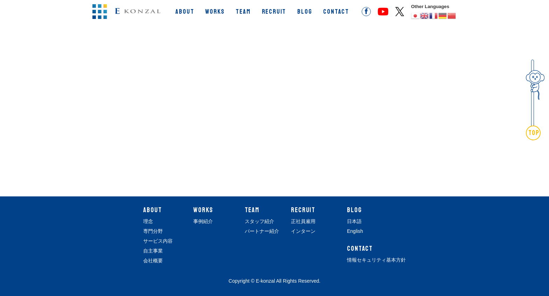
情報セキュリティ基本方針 (376, 260)
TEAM (243, 11)
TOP (534, 133)
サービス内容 (158, 241)
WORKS (214, 11)
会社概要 (153, 260)
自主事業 (153, 251)
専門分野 (153, 231)
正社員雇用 (303, 221)
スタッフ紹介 (259, 221)
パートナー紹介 (262, 231)
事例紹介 (203, 221)
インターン (303, 231)
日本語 (354, 221)
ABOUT (184, 11)
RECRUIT (274, 11)
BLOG (304, 11)
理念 (148, 221)
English (355, 231)
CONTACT (336, 11)
